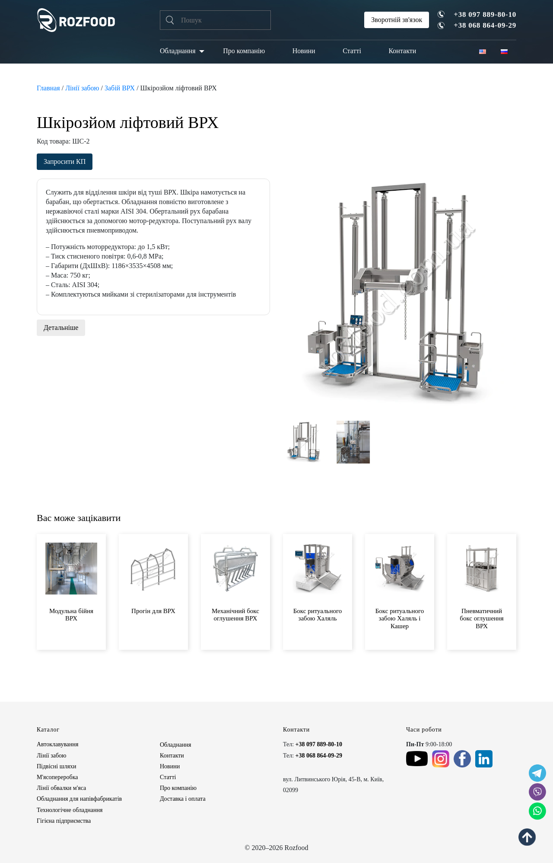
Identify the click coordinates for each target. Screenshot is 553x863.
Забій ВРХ (120, 88)
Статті (352, 50)
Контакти (402, 50)
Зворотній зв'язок (396, 19)
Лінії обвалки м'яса (61, 788)
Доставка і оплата (183, 799)
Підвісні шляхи (56, 766)
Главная (48, 88)
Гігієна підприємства (64, 821)
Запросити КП (65, 161)
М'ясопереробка (57, 777)
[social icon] (537, 773)
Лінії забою (82, 88)
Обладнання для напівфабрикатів (79, 799)
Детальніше (61, 327)
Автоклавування (58, 744)
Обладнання (178, 50)
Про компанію (244, 50)
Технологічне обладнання (69, 810)
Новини (303, 50)
